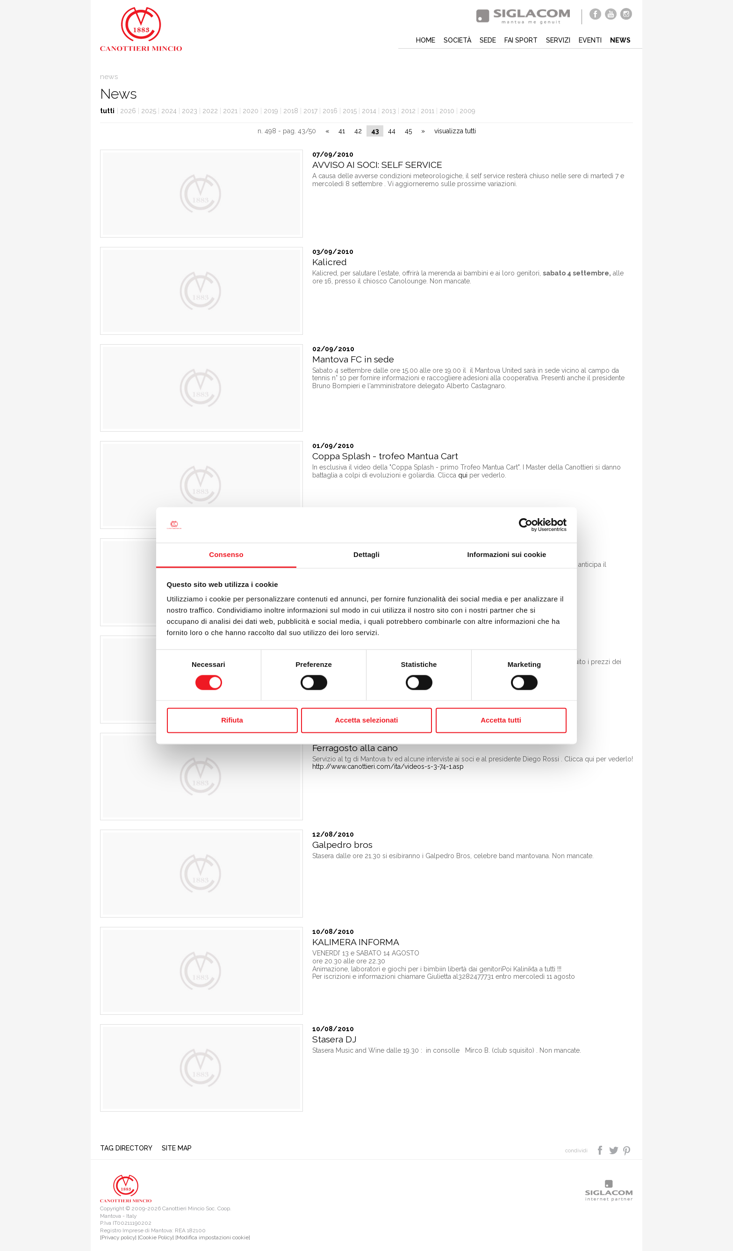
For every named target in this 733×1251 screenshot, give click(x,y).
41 (341, 131)
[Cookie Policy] (156, 1237)
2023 (189, 111)
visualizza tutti (455, 131)
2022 (210, 111)
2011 (427, 111)
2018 (290, 111)
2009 (467, 111)
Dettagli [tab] (366, 555)
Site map (177, 1148)
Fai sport (521, 40)
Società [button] (457, 40)
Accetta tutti (501, 720)
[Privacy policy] (118, 1237)
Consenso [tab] (226, 555)
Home (425, 40)
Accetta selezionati (366, 720)
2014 (369, 111)
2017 (310, 111)
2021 (230, 111)
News (620, 40)
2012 (408, 111)
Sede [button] (488, 40)
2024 (169, 111)
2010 (446, 111)
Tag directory (126, 1148)
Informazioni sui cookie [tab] (506, 555)
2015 (350, 111)
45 (408, 131)
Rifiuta (232, 720)
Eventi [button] (590, 40)
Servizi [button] (558, 40)
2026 (128, 111)
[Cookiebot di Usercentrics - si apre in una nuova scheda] (526, 525)
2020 (251, 111)
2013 (388, 111)
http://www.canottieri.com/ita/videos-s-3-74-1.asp (388, 766)
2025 (148, 111)
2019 (271, 111)
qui (462, 475)
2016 (330, 111)
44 (391, 131)
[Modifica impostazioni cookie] (212, 1237)
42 (358, 131)
